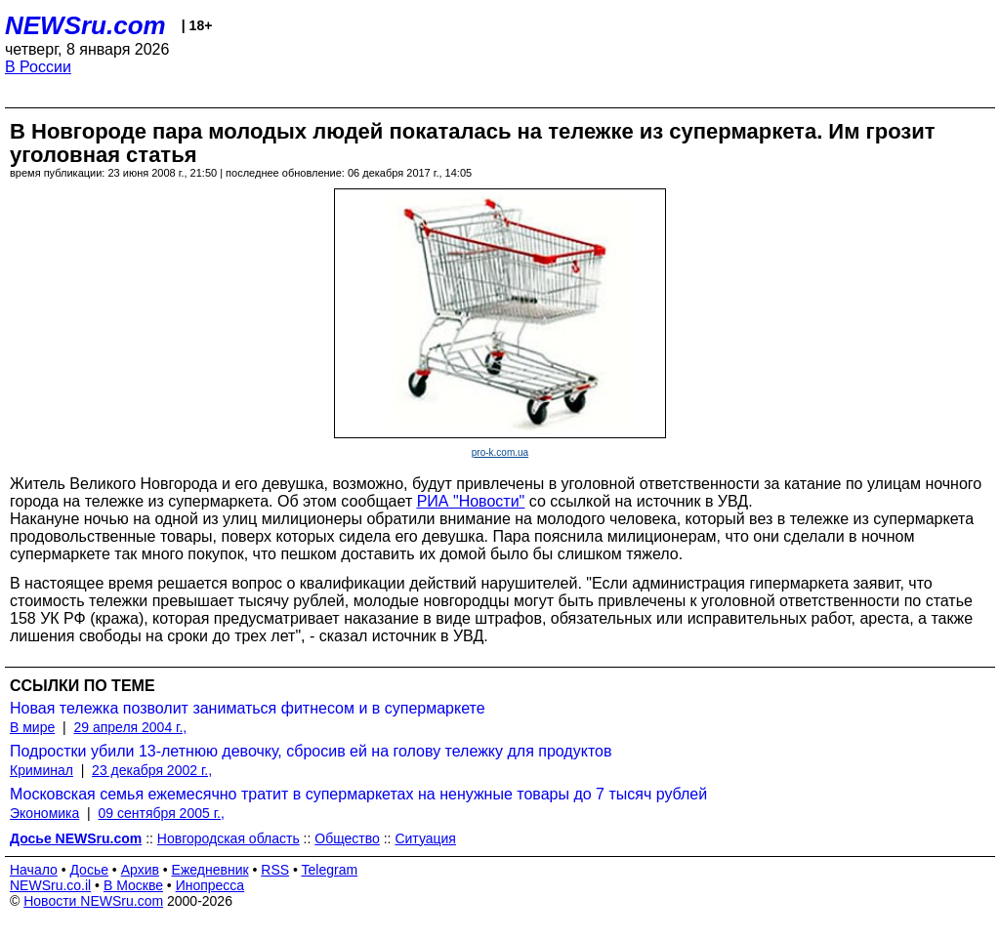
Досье (88, 870)
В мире (32, 727)
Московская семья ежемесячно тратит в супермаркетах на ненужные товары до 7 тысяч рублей (358, 794)
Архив (140, 870)
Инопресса (210, 885)
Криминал (41, 770)
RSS (275, 870)
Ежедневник (210, 870)
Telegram (330, 870)
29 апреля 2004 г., (130, 727)
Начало (34, 870)
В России (38, 67)
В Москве (133, 885)
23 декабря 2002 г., (152, 770)
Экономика (44, 813)
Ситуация (425, 838)
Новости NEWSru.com (93, 901)
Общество (347, 838)
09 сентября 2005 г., (162, 813)
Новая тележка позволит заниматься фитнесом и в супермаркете (247, 708)
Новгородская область (228, 838)
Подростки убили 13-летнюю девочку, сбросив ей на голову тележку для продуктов (310, 751)
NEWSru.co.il (50, 885)
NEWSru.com (85, 25)
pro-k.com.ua (500, 452)
